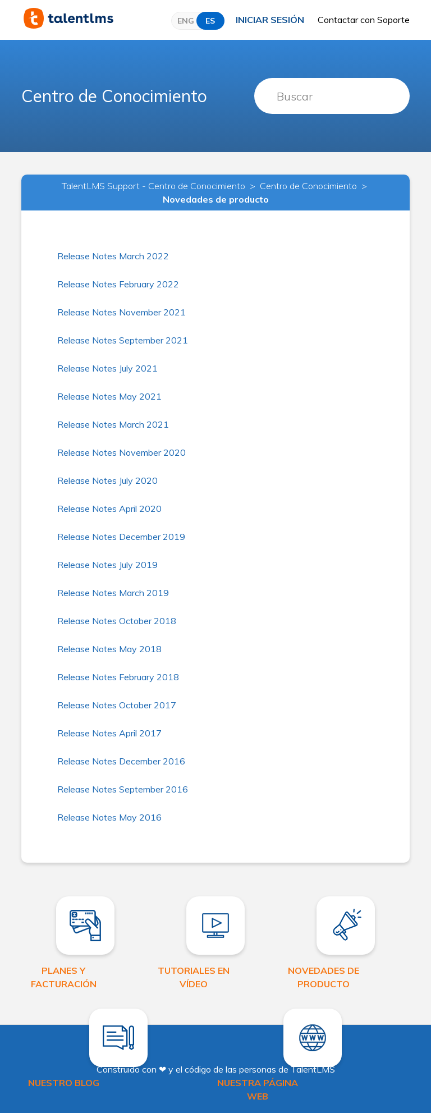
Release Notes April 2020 (109, 508)
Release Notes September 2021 (122, 340)
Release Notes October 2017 (116, 705)
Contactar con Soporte (364, 19)
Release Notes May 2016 (109, 817)
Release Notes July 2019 (107, 564)
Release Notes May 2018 (109, 648)
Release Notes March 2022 (113, 256)
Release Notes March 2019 (113, 592)
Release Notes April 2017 (109, 733)
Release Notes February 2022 (118, 284)
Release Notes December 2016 (121, 761)
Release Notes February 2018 (118, 677)
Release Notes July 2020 (107, 480)
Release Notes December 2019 (121, 536)
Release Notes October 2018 (116, 620)
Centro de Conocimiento (114, 96)
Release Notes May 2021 (109, 396)
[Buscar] (331, 96)
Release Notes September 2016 (122, 789)
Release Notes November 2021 (121, 312)
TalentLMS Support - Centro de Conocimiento (153, 185)
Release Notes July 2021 (107, 368)
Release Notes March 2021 (113, 424)
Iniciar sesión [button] (270, 19)
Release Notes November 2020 (121, 452)
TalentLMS (313, 1069)
